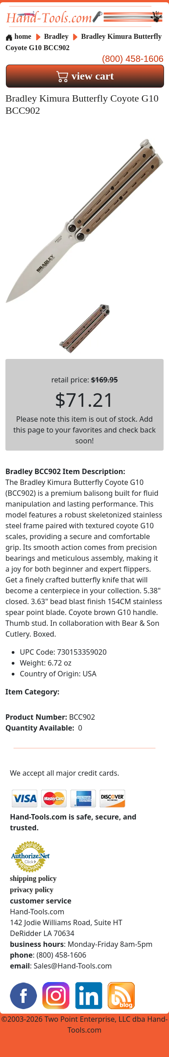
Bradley (57, 36)
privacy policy (31, 890)
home (18, 36)
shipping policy (33, 878)
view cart (85, 76)
